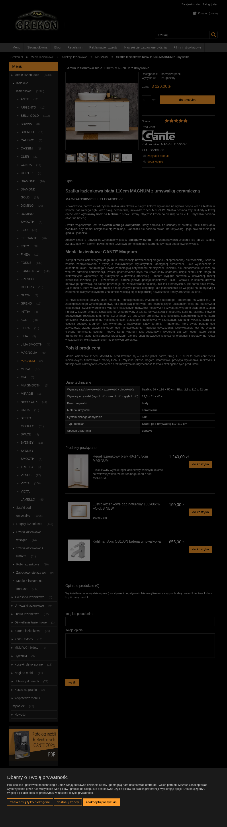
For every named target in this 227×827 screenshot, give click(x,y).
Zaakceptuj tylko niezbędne (30, 802)
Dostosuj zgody (68, 802)
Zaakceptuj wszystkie (101, 802)
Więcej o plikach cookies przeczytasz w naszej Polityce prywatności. (50, 792)
